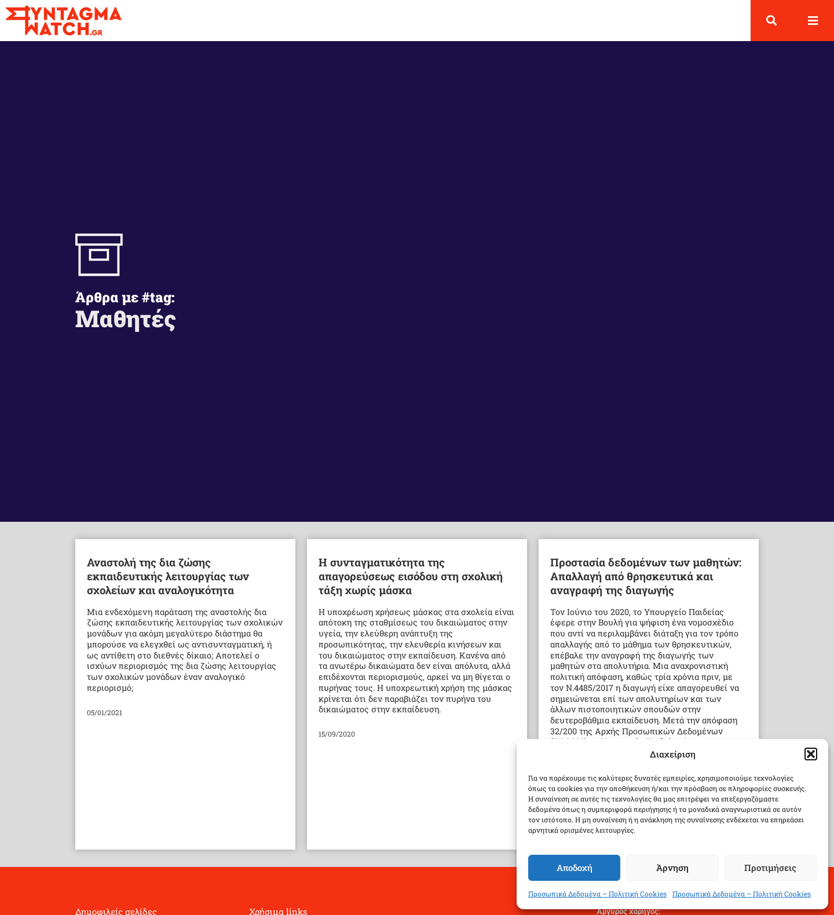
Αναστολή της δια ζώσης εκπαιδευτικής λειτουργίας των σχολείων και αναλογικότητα (168, 576)
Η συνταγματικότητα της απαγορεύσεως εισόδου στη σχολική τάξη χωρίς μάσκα (411, 576)
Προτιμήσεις (770, 867)
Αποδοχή (574, 867)
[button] (811, 754)
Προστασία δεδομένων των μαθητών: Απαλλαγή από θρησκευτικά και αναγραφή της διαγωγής (645, 576)
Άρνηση (672, 867)
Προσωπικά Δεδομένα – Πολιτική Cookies (597, 893)
